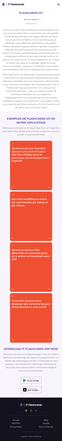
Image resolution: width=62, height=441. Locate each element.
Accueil (16, 420)
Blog (46, 420)
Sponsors (16, 423)
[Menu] (58, 4)
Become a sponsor (31, 19)
